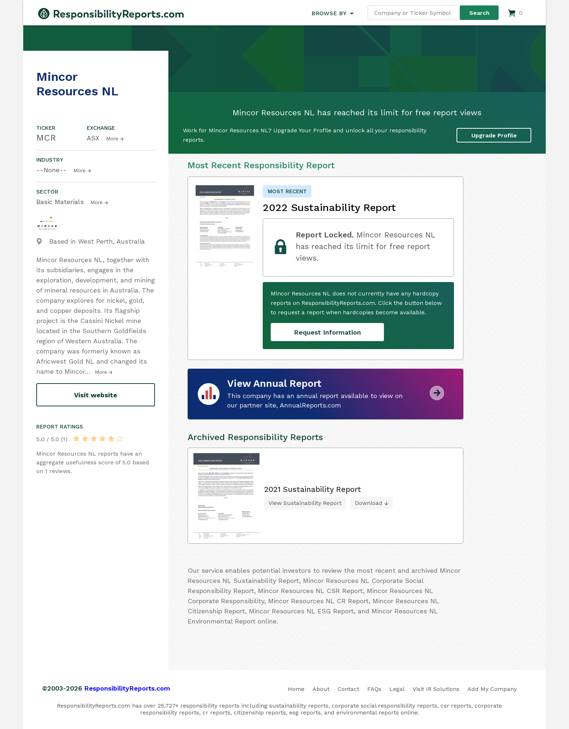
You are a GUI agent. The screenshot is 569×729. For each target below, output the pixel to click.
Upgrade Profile (494, 135)
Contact (348, 688)
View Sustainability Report (305, 503)
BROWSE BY (328, 13)
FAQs (374, 688)
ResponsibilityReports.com (127, 688)
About (320, 688)
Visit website (95, 395)
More (112, 138)
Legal (397, 688)
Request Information (327, 332)
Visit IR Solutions (436, 688)
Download (368, 503)
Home (296, 688)
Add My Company (492, 688)
